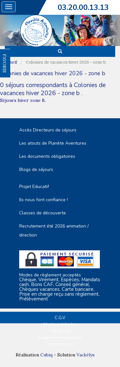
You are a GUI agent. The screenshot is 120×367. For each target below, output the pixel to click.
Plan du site (60, 331)
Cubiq (46, 355)
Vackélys (85, 355)
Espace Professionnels (60, 338)
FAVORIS (4, 63)
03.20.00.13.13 (83, 7)
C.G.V (60, 318)
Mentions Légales (60, 324)
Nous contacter (60, 344)
